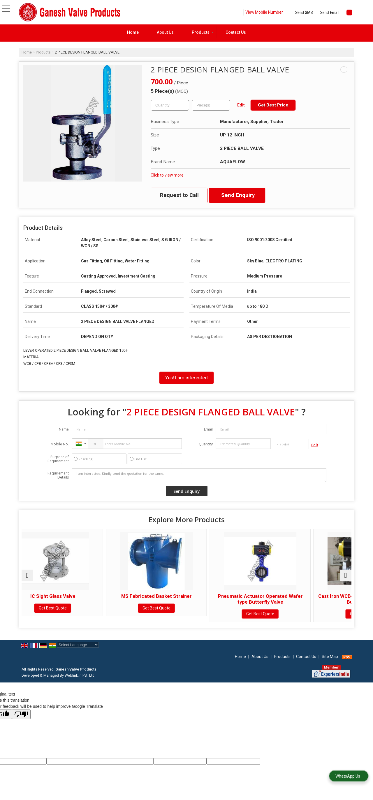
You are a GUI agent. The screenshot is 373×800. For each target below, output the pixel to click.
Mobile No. (60, 444)
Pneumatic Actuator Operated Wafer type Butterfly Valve (228, 599)
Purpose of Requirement (58, 459)
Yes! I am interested (186, 378)
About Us (165, 32)
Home (133, 32)
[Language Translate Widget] (78, 650)
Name (64, 429)
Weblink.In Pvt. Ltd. (80, 681)
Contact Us (236, 32)
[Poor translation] (21, 720)
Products (203, 32)
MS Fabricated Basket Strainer (145, 596)
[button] (264, 12)
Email (208, 429)
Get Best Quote (62, 608)
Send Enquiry (238, 195)
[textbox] (211, 105)
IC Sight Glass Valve (61, 596)
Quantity (206, 444)
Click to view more (167, 175)
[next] (345, 578)
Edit (241, 105)
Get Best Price (273, 105)
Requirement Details (58, 475)
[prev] (27, 578)
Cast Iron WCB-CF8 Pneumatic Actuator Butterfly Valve (311, 599)
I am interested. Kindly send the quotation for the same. (199, 475)
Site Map (330, 662)
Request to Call (179, 195)
